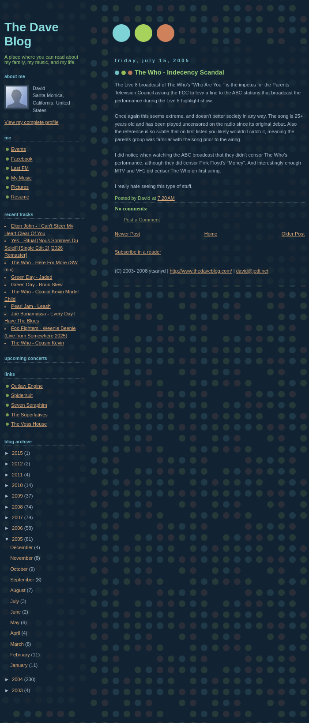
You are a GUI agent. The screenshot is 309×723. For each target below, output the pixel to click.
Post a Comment (142, 219)
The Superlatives (29, 414)
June (16, 611)
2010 (18, 485)
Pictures (20, 187)
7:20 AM (166, 198)
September (22, 579)
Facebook (22, 158)
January (19, 665)
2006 (18, 528)
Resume (20, 196)
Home (210, 233)
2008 (18, 506)
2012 (18, 463)
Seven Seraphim (29, 405)
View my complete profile (31, 122)
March (17, 644)
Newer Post (127, 233)
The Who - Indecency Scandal (179, 72)
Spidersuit (22, 395)
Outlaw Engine (27, 386)
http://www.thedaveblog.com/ (201, 270)
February (20, 654)
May (15, 622)
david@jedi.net (252, 270)
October (19, 569)
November (22, 558)
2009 (18, 495)
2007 (18, 517)
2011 (18, 474)
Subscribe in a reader (138, 252)
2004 (18, 679)
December (22, 547)
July (15, 601)
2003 (18, 690)
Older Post (293, 233)
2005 (18, 539)
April (15, 633)
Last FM (20, 168)
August (18, 590)
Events (18, 149)
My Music (21, 177)
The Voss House (29, 424)
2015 (18, 453)
